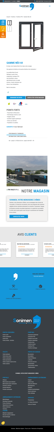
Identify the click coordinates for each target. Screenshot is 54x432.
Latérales (30, 360)
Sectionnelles (31, 363)
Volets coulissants (7, 358)
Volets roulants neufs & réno (9, 361)
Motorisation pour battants (9, 381)
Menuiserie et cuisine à (12, 1)
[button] (3, 423)
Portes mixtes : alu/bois (8, 340)
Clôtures (5, 380)
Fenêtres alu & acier (32, 338)
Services (31, 397)
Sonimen (13, 428)
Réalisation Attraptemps (37, 428)
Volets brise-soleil (7, 356)
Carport (29, 380)
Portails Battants (7, 387)
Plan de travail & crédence (9, 414)
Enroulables (30, 356)
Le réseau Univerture (33, 402)
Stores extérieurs (32, 391)
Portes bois (5, 338)
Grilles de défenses (32, 383)
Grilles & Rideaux (32, 358)
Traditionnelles (31, 367)
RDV (3, 30)
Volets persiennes (7, 360)
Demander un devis (16, 97)
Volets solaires (6, 363)
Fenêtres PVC (19, 17)
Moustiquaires (31, 385)
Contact (3, 37)
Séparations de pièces (8, 405)
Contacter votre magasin (35, 97)
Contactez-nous (18, 216)
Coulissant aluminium (33, 334)
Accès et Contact (32, 404)
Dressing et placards (7, 401)
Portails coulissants (7, 389)
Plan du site (28, 428)
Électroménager (6, 416)
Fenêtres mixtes (32, 344)
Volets (5, 352)
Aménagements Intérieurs (12, 397)
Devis (3, 24)
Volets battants (6, 354)
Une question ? (43, 1)
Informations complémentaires (17, 136)
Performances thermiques (16, 133)
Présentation (31, 400)
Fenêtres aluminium (32, 340)
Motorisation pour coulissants (10, 383)
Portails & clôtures (7, 385)
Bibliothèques (6, 399)
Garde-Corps (31, 381)
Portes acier (5, 334)
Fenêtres (13, 17)
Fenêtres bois (31, 342)
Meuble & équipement (8, 413)
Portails (6, 377)
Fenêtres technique (32, 348)
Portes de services (32, 361)
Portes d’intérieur (7, 403)
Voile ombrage (31, 393)
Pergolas (30, 387)
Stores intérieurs (7, 407)
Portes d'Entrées (8, 332)
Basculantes (31, 354)
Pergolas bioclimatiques (33, 389)
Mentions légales (20, 428)
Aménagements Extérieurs (37, 377)
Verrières (5, 409)
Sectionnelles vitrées (33, 365)
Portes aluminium (7, 336)
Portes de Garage (34, 352)
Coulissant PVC (31, 336)
